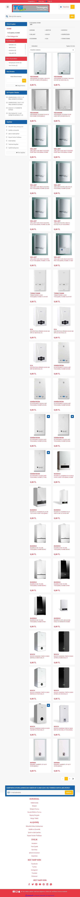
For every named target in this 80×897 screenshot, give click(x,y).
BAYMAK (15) (12, 45)
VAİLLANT (33, 149)
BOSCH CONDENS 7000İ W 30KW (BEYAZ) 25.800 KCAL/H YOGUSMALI (39, 657)
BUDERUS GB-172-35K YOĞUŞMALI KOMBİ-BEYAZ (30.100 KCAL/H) (62, 549)
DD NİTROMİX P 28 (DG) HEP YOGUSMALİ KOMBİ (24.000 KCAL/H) (38, 405)
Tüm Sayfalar (20, 152)
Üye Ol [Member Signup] (49, 1)
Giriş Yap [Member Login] (40, 1)
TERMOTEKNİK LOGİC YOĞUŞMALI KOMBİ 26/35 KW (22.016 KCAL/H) (63, 296)
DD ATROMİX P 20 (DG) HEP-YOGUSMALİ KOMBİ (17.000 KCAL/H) (38, 477)
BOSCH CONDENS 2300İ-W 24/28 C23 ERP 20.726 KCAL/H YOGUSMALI (39, 730)
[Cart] (66, 6)
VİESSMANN (34, 77)
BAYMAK (33, 763)
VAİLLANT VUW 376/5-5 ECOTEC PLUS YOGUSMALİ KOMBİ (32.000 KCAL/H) (40, 224)
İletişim (34, 806)
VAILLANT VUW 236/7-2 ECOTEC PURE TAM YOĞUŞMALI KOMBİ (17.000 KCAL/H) (63, 152)
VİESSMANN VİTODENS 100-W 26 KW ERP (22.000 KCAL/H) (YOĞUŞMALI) (64, 80)
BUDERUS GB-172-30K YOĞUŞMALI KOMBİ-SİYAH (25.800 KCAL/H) (38, 621)
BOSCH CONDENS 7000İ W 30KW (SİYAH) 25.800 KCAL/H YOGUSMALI (63, 657)
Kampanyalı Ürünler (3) (15, 62)
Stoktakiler (34, 46)
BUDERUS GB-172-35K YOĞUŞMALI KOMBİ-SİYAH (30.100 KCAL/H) (62, 585)
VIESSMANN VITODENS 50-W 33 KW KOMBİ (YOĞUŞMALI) (39, 115)
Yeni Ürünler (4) (13, 65)
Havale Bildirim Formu (34, 812)
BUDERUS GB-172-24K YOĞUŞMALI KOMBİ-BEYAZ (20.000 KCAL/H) (38, 549)
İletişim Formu (34, 809)
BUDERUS (57, 474)
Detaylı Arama (20, 85)
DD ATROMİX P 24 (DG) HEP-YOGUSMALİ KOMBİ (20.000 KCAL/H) (62, 441)
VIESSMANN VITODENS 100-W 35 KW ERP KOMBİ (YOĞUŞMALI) (39, 79)
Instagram (34, 870)
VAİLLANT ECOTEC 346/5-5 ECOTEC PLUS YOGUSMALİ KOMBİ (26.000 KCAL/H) (62, 224)
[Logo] (30, 8)
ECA (31, 329)
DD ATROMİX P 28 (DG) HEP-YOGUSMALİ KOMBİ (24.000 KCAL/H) (38, 441)
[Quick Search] (13, 80)
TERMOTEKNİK (35, 293)
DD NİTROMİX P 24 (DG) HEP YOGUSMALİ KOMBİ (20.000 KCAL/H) (62, 405)
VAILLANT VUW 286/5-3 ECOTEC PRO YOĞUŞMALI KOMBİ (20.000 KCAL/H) (39, 188)
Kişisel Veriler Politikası (34, 835)
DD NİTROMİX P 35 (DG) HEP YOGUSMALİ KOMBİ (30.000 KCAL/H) (62, 369)
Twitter (34, 867)
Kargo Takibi (34, 818)
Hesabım (34, 843)
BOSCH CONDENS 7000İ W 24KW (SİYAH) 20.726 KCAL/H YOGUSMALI (63, 694)
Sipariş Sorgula (34, 815)
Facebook (34, 864)
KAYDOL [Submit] (69, 792)
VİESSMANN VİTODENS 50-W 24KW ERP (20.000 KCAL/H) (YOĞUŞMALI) (62, 116)
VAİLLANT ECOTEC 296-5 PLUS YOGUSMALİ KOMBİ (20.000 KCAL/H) (63, 188)
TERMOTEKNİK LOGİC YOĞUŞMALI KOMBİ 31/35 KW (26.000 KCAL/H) (39, 296)
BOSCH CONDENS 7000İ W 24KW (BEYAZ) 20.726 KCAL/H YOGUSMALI (39, 694)
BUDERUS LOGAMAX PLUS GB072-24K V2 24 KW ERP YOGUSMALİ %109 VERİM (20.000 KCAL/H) (63, 514)
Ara (24, 80)
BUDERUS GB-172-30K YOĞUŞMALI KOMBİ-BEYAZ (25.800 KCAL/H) (38, 585)
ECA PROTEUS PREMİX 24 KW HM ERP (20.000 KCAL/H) (40, 368)
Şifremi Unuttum (34, 853)
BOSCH (32, 654)
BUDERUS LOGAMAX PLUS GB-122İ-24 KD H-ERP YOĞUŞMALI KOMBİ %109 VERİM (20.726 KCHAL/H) (39, 514)
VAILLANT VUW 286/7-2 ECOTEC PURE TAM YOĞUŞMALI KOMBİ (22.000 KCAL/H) (39, 152)
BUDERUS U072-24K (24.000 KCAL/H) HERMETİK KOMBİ (62, 620)
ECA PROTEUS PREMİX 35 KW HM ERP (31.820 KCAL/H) (40, 332)
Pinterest (34, 876)
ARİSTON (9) (12, 47)
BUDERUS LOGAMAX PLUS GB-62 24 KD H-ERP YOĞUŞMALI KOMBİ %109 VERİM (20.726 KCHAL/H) (64, 477)
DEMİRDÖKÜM (59, 365)
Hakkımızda (34, 803)
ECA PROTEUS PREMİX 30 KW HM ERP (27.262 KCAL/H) (63, 332)
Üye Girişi (34, 849)
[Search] (40, 16)
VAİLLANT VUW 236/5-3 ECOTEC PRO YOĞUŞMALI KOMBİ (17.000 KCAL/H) (63, 260)
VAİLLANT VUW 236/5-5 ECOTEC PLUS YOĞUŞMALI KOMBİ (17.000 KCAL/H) (40, 260)
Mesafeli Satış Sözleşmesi (34, 826)
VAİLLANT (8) (12, 53)
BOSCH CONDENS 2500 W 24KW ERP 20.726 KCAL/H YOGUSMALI (63, 729)
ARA (72, 16)
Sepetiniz (34, 856)
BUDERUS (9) (12, 50)
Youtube (34, 873)
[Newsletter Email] (40, 792)
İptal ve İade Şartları (34, 832)
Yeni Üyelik (34, 846)
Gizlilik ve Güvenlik (34, 829)
